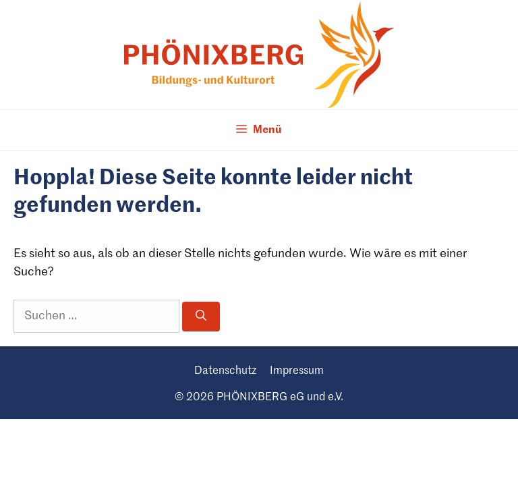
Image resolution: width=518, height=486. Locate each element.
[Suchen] (201, 316)
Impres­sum (297, 371)
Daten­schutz (225, 371)
